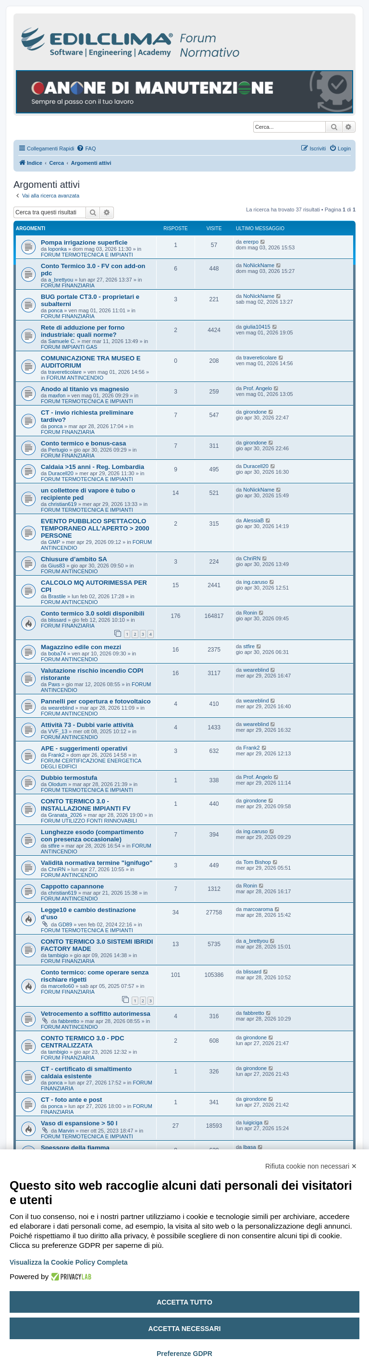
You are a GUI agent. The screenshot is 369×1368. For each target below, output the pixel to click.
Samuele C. (61, 341)
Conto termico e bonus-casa (83, 443)
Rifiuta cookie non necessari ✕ (311, 1166)
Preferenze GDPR (184, 1353)
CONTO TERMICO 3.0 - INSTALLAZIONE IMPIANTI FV (86, 805)
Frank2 (56, 755)
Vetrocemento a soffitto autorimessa (95, 1013)
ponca (55, 310)
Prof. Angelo (257, 388)
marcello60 (61, 986)
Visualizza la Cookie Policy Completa (69, 1262)
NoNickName (258, 265)
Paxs (54, 684)
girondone (255, 412)
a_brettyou (60, 280)
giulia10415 (256, 327)
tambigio (58, 955)
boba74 (57, 653)
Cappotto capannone (72, 886)
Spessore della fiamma (75, 1147)
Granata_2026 (65, 815)
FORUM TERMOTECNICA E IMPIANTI (87, 255)
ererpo (250, 242)
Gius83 (56, 565)
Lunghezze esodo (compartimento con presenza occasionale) (92, 835)
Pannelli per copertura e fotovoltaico (96, 701)
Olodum (57, 784)
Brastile (57, 596)
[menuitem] (86, 148)
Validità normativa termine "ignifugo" (96, 862)
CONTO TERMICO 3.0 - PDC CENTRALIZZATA (82, 1042)
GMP (54, 542)
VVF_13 (57, 731)
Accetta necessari (184, 1328)
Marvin (66, 1131)
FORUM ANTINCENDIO (75, 378)
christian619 (62, 504)
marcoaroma (258, 909)
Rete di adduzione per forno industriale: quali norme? (82, 331)
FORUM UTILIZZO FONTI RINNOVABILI (89, 821)
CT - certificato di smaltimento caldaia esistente (86, 1072)
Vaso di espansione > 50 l (79, 1123)
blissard (57, 620)
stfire (249, 646)
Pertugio (58, 450)
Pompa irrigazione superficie (84, 242)
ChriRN (251, 558)
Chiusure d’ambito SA (74, 559)
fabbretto (68, 1021)
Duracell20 (61, 473)
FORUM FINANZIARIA (68, 285)
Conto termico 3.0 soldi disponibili (92, 613)
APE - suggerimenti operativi (84, 748)
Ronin (250, 613)
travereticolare (65, 372)
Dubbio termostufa (69, 777)
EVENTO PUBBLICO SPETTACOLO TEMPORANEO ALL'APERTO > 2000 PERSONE (95, 528)
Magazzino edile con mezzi (81, 647)
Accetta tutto (184, 1302)
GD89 (65, 924)
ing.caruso (255, 582)
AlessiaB (253, 520)
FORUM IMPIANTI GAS (69, 347)
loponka (57, 249)
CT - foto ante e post (71, 1099)
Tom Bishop (257, 862)
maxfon (56, 395)
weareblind (256, 670)
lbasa (249, 1147)
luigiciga (252, 1122)
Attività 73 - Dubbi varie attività (87, 724)
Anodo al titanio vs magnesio (85, 389)
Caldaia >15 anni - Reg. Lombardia (92, 466)
